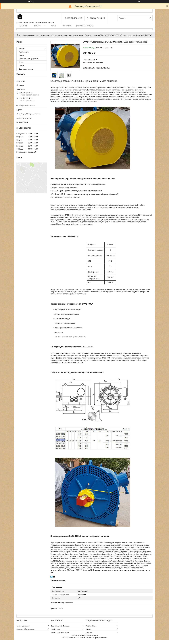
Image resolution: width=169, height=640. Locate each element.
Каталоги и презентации (60, 632)
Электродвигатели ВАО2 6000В (97, 35)
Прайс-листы (24, 52)
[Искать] (150, 18)
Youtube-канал (91, 626)
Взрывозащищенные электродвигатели (67, 35)
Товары (37, 26)
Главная (23, 26)
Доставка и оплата (85, 26)
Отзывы (22, 66)
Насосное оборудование (25, 629)
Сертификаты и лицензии (60, 626)
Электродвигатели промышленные (36, 35)
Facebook (89, 632)
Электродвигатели (22, 626)
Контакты (67, 26)
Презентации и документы (29, 59)
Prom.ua (95, 635)
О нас (53, 26)
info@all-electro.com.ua (27, 105)
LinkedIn (88, 629)
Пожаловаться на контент (76, 638)
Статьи (21, 55)
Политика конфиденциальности (96, 638)
